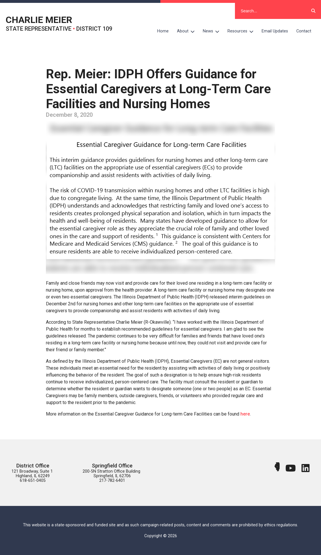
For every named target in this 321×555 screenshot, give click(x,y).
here (245, 414)
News (213, 31)
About (188, 31)
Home (163, 31)
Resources (242, 31)
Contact (303, 31)
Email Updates (275, 31)
